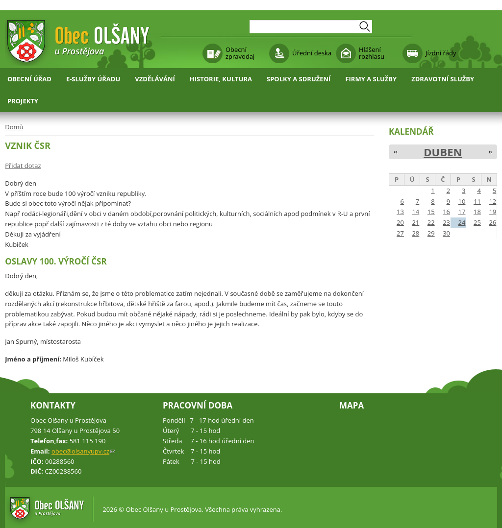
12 (492, 201)
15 (431, 211)
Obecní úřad (29, 78)
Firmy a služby (371, 78)
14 (415, 211)
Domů (14, 126)
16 (446, 211)
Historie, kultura (221, 78)
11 (477, 201)
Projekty (22, 100)
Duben (443, 151)
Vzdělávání (155, 78)
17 (462, 211)
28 (415, 233)
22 (431, 222)
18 (477, 211)
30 (446, 233)
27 (400, 233)
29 (431, 233)
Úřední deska (311, 52)
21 (415, 222)
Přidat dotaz (23, 165)
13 (400, 211)
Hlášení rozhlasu (371, 53)
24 (462, 222)
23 (446, 222)
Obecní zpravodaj (240, 53)
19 (492, 211)
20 (400, 222)
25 (477, 222)
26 (492, 222)
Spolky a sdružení (298, 78)
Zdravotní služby (442, 78)
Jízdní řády (441, 52)
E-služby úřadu (93, 78)
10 (462, 201)
